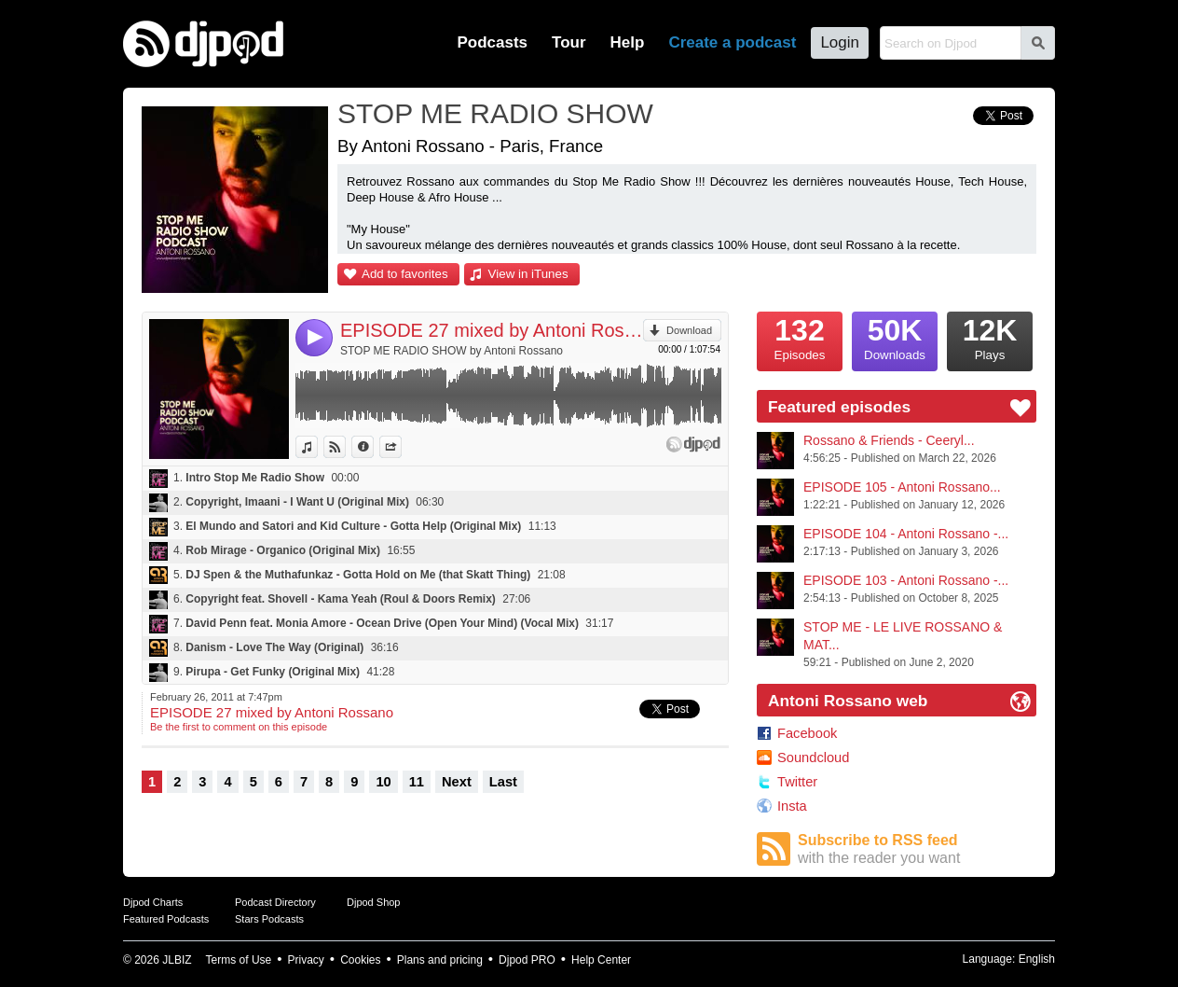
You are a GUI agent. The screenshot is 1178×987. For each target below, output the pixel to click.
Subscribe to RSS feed (917, 849)
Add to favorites (405, 274)
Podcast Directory (275, 902)
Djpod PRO (527, 959)
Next (457, 781)
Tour (569, 42)
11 (416, 781)
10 (383, 781)
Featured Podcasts (166, 918)
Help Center (601, 959)
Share (401, 446)
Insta (792, 806)
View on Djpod (345, 446)
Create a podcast (732, 42)
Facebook (807, 733)
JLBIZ (176, 959)
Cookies (360, 959)
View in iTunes (528, 274)
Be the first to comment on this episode (238, 726)
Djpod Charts (153, 902)
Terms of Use (239, 959)
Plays (990, 337)
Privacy (306, 959)
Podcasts (492, 42)
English (1037, 959)
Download (689, 330)
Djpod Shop (374, 902)
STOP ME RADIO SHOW (495, 113)
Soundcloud (813, 757)
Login (839, 42)
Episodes (799, 337)
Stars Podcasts (269, 918)
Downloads (895, 337)
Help (627, 42)
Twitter (797, 781)
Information (373, 446)
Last (503, 781)
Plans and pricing (440, 959)
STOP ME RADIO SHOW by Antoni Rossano (451, 350)
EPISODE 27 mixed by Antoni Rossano (491, 330)
